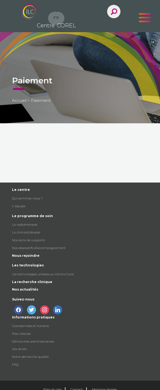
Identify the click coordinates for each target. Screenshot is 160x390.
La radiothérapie (24, 224)
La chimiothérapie (26, 232)
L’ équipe (18, 206)
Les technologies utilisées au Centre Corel (43, 274)
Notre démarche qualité (30, 357)
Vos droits (19, 349)
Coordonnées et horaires (30, 326)
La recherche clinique (32, 282)
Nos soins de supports (28, 240)
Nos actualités (25, 289)
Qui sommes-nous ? (27, 198)
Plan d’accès (21, 334)
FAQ (15, 364)
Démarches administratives (33, 341)
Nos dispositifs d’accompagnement (39, 248)
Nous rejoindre (26, 256)
